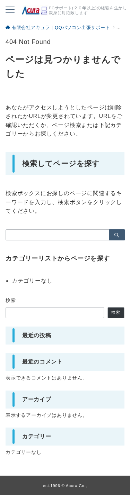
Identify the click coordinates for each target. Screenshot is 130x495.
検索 (11, 300)
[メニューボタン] (10, 10)
